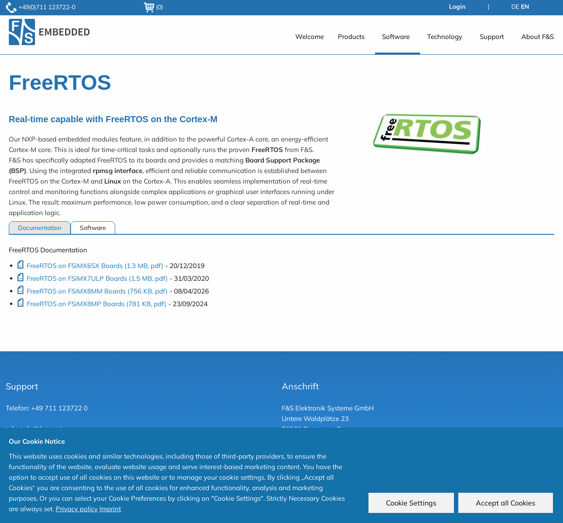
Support (492, 36)
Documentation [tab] (39, 228)
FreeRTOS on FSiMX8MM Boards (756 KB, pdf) (97, 291)
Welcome (309, 36)
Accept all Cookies (507, 504)
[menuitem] (309, 41)
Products (351, 36)
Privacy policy (77, 509)
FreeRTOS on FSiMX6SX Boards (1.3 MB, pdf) (95, 266)
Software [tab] (93, 228)
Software (396, 36)
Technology (444, 36)
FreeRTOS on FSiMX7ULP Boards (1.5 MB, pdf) (97, 278)
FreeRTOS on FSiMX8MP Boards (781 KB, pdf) (96, 304)
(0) (153, 7)
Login (457, 7)
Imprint (110, 509)
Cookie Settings (412, 504)
